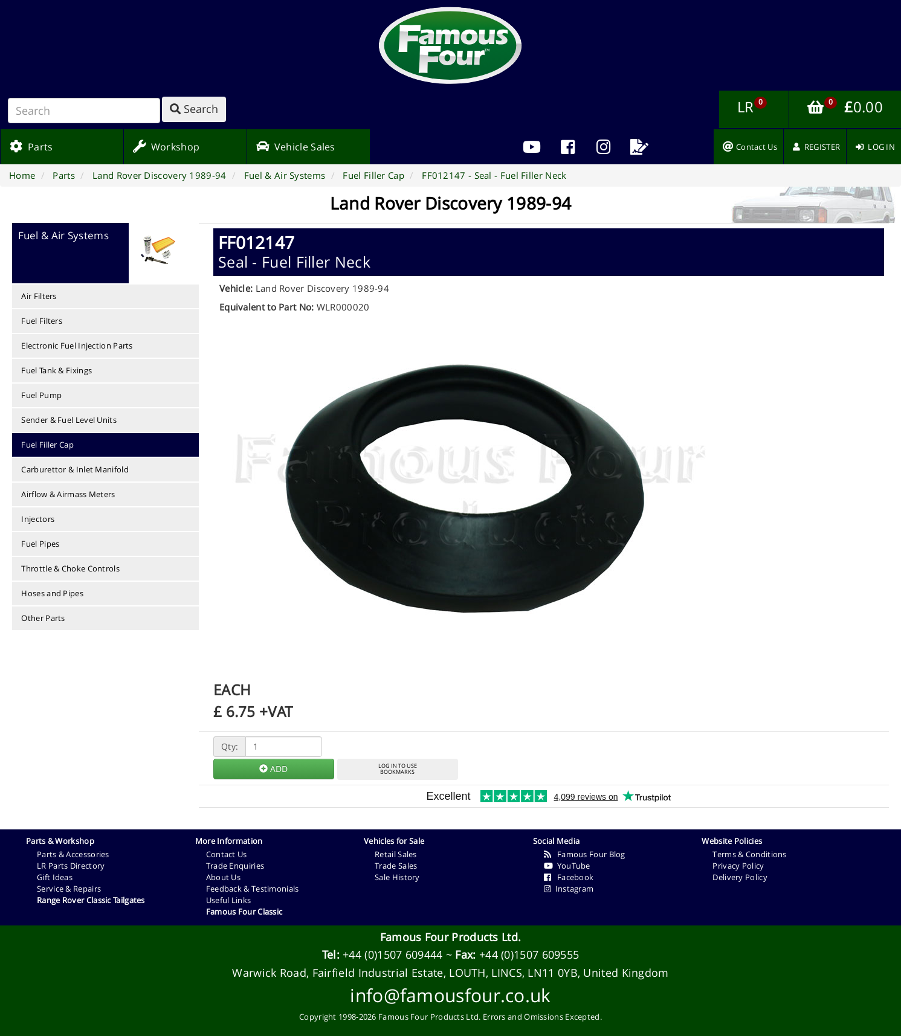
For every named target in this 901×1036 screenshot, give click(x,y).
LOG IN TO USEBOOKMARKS (397, 769)
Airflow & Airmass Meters (68, 494)
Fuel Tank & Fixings (56, 370)
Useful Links (228, 900)
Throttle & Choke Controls (70, 568)
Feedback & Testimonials (252, 888)
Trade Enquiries (235, 865)
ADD (273, 768)
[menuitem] (568, 146)
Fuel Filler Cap (47, 444)
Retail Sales (396, 854)
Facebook (569, 877)
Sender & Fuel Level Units (69, 419)
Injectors (37, 518)
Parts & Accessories (73, 854)
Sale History (397, 877)
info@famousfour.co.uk (450, 995)
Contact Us (226, 854)
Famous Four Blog (584, 854)
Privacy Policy (738, 865)
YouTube (567, 865)
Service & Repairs (69, 888)
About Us (223, 877)
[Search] (84, 110)
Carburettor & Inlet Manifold (74, 469)
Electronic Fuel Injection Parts (76, 345)
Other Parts (43, 618)
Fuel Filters (41, 320)
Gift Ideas (55, 877)
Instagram (569, 888)
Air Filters (38, 296)
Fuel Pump (41, 395)
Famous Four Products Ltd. (451, 937)
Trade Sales (396, 865)
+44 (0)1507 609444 (392, 954)
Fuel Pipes (40, 543)
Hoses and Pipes (52, 593)
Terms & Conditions (749, 854)
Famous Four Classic (244, 911)
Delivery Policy (739, 877)
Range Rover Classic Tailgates (91, 900)
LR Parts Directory (71, 865)
